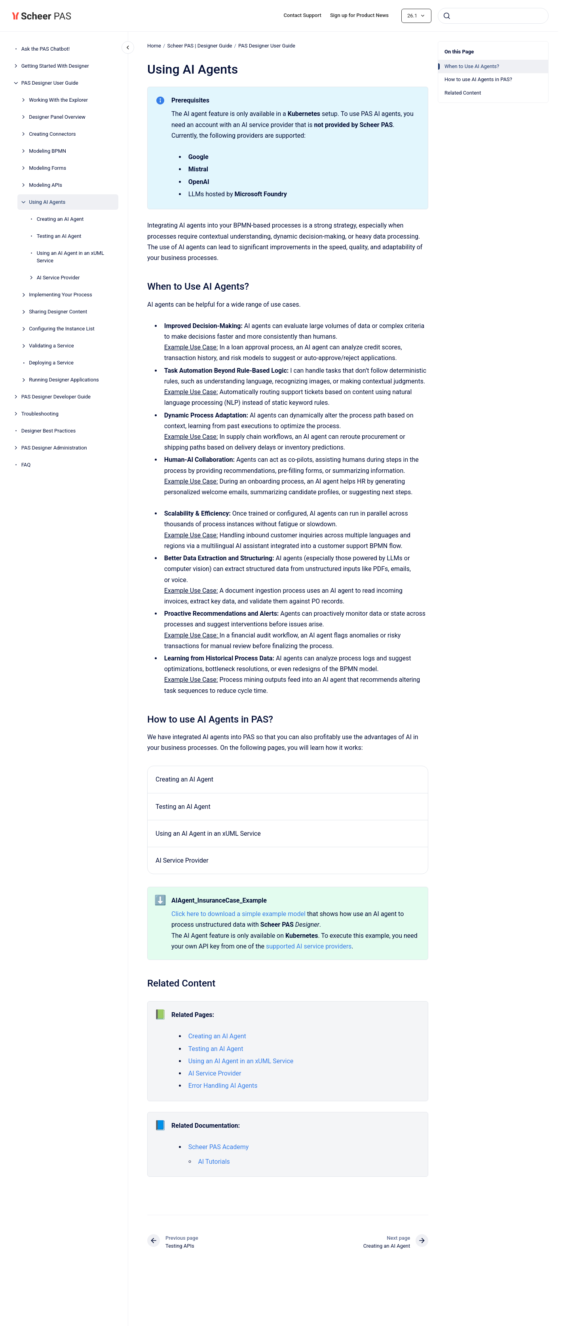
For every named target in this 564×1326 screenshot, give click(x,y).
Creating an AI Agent (60, 219)
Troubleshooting (40, 414)
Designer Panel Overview (57, 117)
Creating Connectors (52, 134)
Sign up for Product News (359, 15)
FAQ (25, 465)
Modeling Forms (47, 168)
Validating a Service (51, 346)
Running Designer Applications (64, 380)
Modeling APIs (45, 185)
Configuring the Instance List (62, 329)
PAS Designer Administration (54, 448)
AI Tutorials (214, 1161)
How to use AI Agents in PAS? (478, 79)
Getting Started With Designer (55, 66)
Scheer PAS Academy (218, 1147)
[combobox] (493, 15)
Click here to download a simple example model (238, 914)
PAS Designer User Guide (49, 83)
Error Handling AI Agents (222, 1085)
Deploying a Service (51, 363)
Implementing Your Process (60, 295)
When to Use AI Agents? (471, 66)
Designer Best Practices (48, 431)
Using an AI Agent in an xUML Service (70, 257)
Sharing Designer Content (58, 312)
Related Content (462, 93)
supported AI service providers (308, 946)
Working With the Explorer (58, 100)
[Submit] (447, 15)
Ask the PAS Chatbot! (45, 49)
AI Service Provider (58, 278)
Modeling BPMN (47, 151)
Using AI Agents (47, 202)
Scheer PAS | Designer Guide (199, 46)
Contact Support (302, 15)
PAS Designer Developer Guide (56, 397)
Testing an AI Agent (59, 236)
